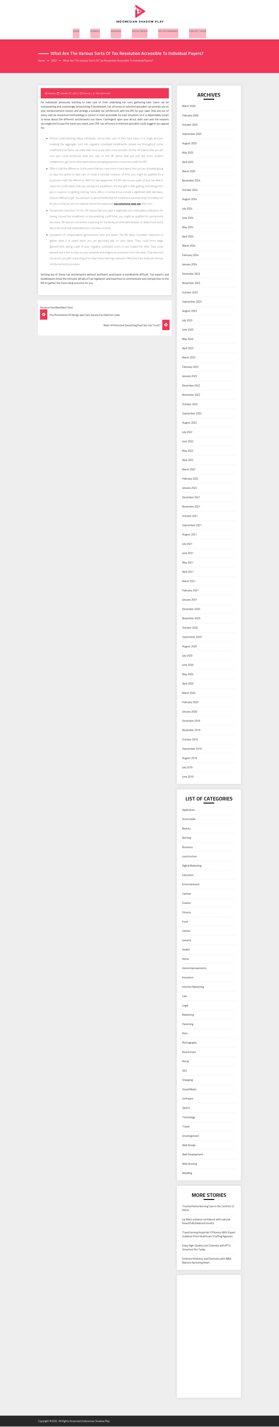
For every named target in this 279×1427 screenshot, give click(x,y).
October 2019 (190, 740)
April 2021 (187, 572)
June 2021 (187, 554)
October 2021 (190, 516)
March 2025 (188, 172)
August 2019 (189, 758)
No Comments (104, 93)
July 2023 (187, 321)
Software (187, 1099)
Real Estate (189, 1052)
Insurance (187, 978)
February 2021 (190, 591)
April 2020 (187, 684)
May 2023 (187, 339)
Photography (189, 1043)
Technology (188, 1118)
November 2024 (191, 181)
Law (184, 997)
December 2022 (191, 386)
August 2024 (189, 200)
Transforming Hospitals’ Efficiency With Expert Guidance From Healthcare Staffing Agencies (209, 1235)
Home (76, 30)
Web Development (192, 1155)
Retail (185, 1062)
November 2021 (191, 507)
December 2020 (191, 609)
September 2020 (192, 637)
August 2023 (189, 311)
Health (186, 950)
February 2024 (190, 255)
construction (189, 857)
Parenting (187, 1024)
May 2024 (187, 227)
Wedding (187, 1173)
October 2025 (190, 125)
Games (186, 931)
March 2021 (188, 581)
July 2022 (187, 432)
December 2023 (191, 274)
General (116, 30)
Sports (186, 1108)
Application (188, 810)
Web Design (189, 1145)
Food (185, 922)
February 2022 (190, 479)
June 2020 (187, 665)
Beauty (186, 829)
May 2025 (187, 153)
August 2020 (189, 647)
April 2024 (187, 237)
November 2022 (191, 395)
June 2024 (187, 218)
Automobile (189, 820)
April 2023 (187, 348)
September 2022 (192, 414)
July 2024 (187, 209)
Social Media (140, 30)
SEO (184, 1071)
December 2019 (191, 721)
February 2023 (190, 367)
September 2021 (192, 525)
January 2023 (189, 377)
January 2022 (189, 488)
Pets (185, 1034)
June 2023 (187, 330)
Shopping (187, 1080)
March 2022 (188, 470)
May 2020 (187, 675)
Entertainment (168, 30)
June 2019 (187, 777)
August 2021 (189, 535)
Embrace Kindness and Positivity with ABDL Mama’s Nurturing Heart (207, 1261)
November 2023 (191, 283)
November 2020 (191, 619)
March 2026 (188, 106)
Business (187, 847)
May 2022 (187, 451)
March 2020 (188, 693)
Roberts (51, 93)
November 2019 (191, 731)
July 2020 (187, 656)
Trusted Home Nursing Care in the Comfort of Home (208, 1208)
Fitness (186, 913)
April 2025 (187, 162)
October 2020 (190, 628)
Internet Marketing (193, 987)
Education (188, 875)
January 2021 (189, 600)
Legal (185, 1006)
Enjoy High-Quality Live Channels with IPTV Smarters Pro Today (206, 1248)
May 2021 (187, 563)
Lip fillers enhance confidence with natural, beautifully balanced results (206, 1222)
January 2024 (189, 265)
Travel (185, 1127)
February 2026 (190, 116)
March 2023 (188, 358)
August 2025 (189, 144)
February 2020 (190, 702)
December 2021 (191, 498)
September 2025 (192, 134)
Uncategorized (190, 1136)
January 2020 (189, 712)
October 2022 (190, 404)
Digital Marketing (191, 866)
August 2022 (189, 423)
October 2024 (190, 190)
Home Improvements (194, 968)
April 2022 (187, 460)
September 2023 (192, 302)
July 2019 (187, 768)
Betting (186, 838)
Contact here (197, 30)
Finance (95, 30)
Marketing (188, 1015)
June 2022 (187, 442)
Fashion (186, 894)
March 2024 (188, 246)
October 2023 (190, 293)
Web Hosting (189, 1164)
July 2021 (187, 544)
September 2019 (192, 749)
